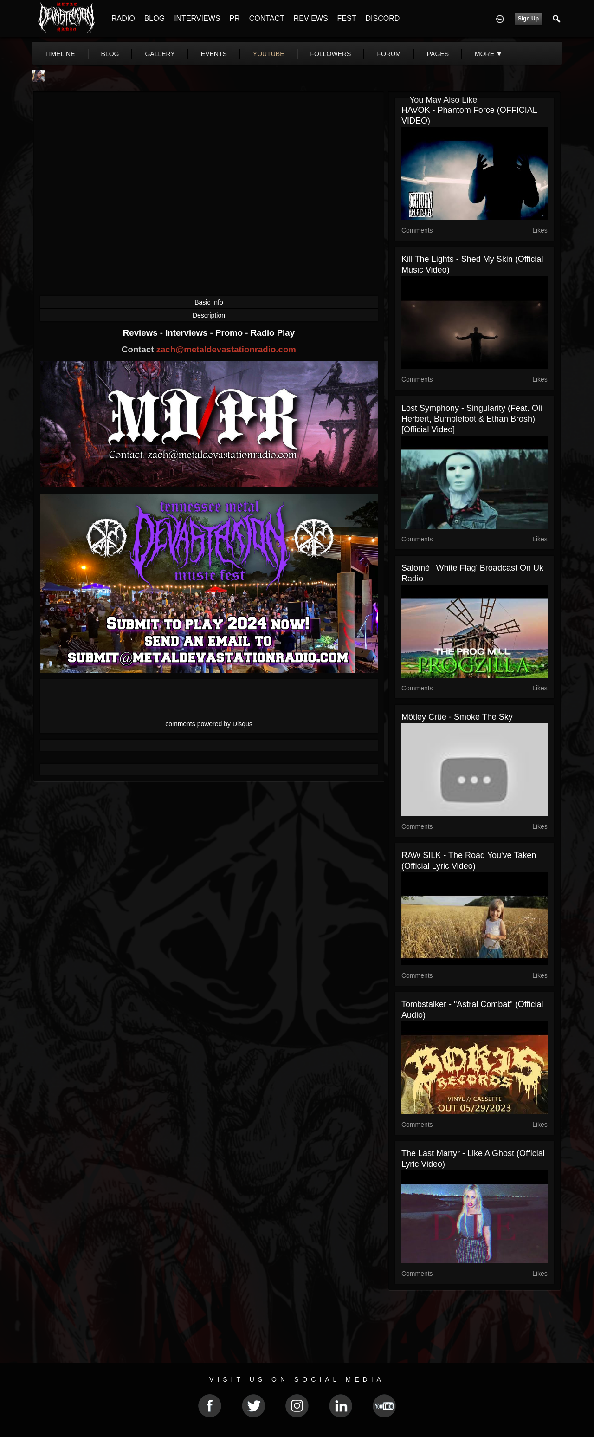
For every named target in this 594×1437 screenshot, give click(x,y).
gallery (159, 54)
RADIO (123, 18)
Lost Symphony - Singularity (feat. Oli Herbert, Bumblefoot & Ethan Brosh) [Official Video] (471, 418)
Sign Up (528, 18)
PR (234, 18)
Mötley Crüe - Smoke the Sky (457, 717)
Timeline (60, 54)
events (214, 54)
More (489, 54)
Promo (230, 333)
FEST (346, 18)
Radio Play (273, 333)
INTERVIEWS (197, 18)
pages (438, 54)
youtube (268, 54)
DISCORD (382, 18)
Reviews (141, 333)
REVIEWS (311, 18)
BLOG (154, 18)
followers (330, 54)
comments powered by (208, 724)
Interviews (187, 333)
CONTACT (266, 18)
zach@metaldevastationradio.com (226, 349)
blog (110, 54)
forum (388, 54)
